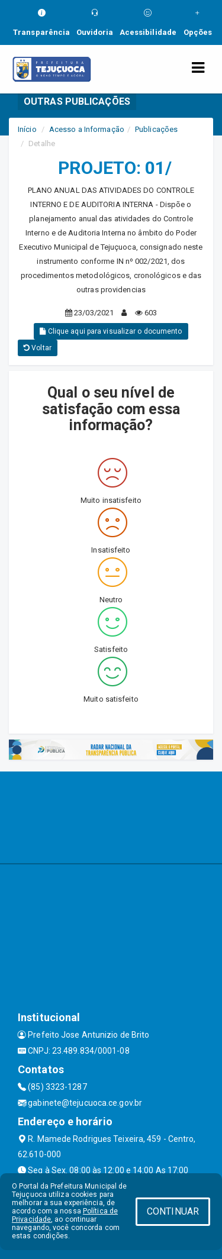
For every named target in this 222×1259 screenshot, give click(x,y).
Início (27, 129)
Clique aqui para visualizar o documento (111, 331)
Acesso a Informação (86, 129)
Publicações (156, 129)
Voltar (38, 348)
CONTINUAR (173, 1211)
